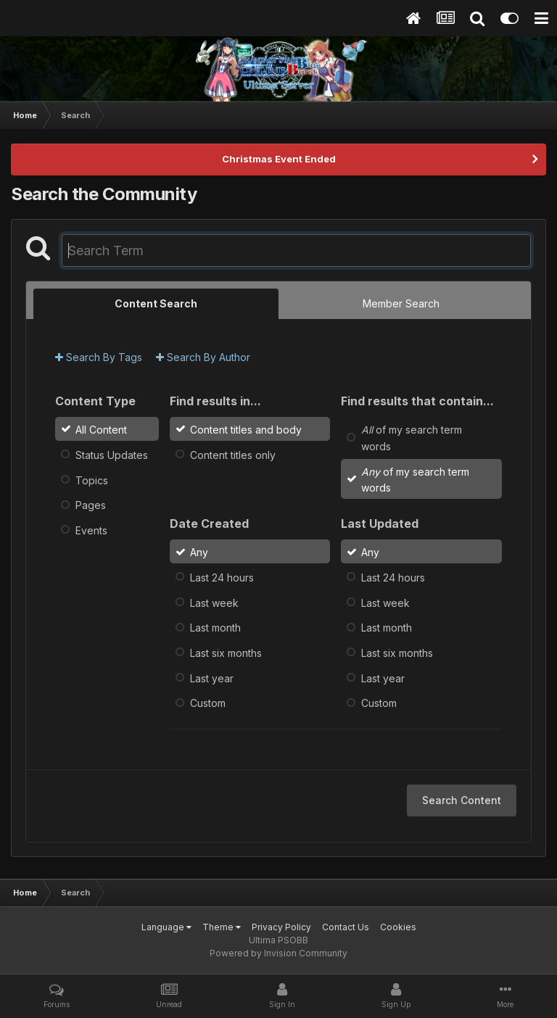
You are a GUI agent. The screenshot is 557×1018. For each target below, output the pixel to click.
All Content (101, 429)
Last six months (226, 653)
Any (199, 552)
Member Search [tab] (401, 303)
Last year (212, 677)
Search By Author (203, 357)
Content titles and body (246, 429)
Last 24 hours (222, 577)
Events (91, 530)
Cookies (398, 927)
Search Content (461, 800)
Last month (215, 627)
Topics (91, 479)
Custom (208, 703)
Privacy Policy (281, 927)
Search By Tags (98, 357)
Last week (214, 602)
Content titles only (233, 455)
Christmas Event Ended (279, 159)
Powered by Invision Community (278, 953)
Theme (221, 927)
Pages (90, 505)
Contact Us (345, 927)
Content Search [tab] (156, 303)
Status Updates (111, 455)
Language (166, 927)
